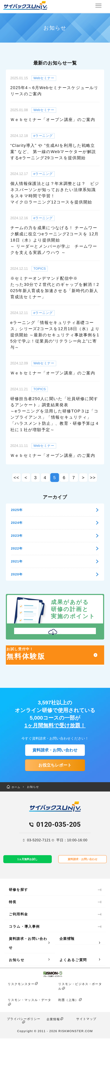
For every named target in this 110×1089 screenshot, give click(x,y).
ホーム (16, 835)
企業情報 (67, 989)
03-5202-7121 (39, 889)
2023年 (55, 544)
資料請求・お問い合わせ (55, 791)
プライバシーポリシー (23, 1069)
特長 (13, 952)
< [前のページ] (25, 477)
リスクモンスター (21, 1034)
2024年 (55, 528)
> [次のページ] (83, 477)
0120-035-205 (58, 874)
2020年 (55, 594)
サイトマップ (86, 1069)
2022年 (55, 561)
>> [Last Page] (93, 477)
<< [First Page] (16, 477)
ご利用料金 (18, 965)
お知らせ (40, 835)
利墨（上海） (68, 1050)
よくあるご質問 (73, 1010)
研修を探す (18, 940)
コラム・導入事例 (24, 977)
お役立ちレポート (55, 810)
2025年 (55, 511)
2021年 (55, 577)
